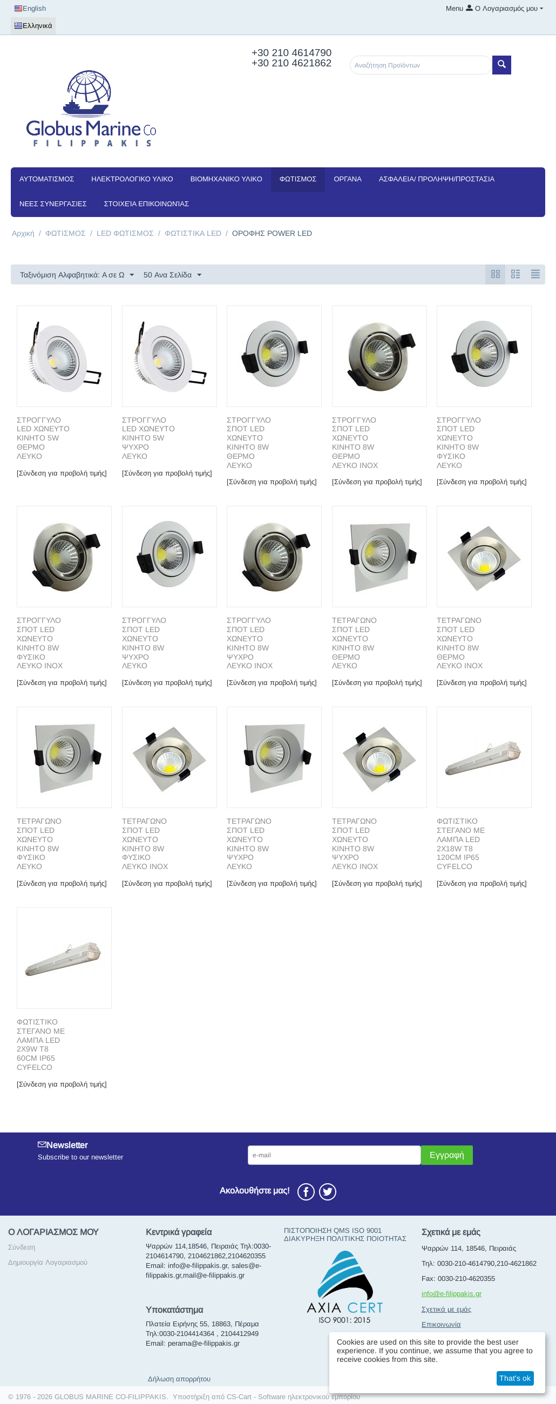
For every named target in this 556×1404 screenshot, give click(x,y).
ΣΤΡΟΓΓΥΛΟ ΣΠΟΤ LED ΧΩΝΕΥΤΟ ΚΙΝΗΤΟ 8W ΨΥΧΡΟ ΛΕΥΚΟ (144, 643)
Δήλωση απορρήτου (179, 1379)
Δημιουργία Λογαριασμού (47, 1262)
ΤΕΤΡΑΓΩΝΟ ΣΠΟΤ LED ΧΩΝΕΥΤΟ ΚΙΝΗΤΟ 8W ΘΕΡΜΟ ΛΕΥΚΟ (354, 643)
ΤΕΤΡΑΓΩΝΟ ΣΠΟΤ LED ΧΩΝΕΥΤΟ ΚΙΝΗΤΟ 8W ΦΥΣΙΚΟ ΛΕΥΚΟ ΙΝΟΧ (145, 844)
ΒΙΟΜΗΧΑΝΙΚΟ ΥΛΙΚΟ (226, 179)
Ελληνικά (33, 26)
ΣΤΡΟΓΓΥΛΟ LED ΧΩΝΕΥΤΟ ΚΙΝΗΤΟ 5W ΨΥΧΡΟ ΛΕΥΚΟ (148, 438)
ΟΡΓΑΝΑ (347, 179)
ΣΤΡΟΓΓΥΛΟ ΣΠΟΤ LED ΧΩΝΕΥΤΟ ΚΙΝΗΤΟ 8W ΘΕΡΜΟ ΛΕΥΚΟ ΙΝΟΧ (355, 443)
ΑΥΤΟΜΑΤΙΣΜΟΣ (46, 179)
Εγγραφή (447, 1154)
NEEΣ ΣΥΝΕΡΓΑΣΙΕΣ (53, 204)
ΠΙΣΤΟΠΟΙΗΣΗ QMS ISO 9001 (333, 1230)
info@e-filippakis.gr (452, 1294)
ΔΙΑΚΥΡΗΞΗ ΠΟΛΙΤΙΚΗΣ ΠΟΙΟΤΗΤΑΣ (345, 1239)
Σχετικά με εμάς (446, 1309)
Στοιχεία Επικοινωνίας (146, 204)
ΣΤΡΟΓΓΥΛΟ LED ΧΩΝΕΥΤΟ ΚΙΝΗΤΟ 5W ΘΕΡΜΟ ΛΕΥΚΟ (43, 438)
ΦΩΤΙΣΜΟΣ (298, 179)
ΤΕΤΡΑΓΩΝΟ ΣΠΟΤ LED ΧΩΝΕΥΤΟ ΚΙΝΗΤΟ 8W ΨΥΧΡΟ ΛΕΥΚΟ (249, 844)
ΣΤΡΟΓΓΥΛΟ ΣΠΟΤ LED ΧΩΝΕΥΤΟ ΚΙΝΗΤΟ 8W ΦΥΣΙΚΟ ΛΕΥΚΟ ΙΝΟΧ (40, 643)
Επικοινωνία (441, 1324)
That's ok (515, 1378)
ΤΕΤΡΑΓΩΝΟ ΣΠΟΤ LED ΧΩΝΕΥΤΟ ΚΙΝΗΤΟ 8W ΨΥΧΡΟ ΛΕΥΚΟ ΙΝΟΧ (355, 844)
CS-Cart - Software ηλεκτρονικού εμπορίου (293, 1397)
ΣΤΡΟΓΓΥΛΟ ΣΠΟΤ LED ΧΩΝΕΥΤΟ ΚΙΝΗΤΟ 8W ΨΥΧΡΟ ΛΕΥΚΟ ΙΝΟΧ (250, 643)
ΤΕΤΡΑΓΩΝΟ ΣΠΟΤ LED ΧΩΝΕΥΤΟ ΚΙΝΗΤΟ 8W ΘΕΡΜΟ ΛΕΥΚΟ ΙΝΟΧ (460, 643)
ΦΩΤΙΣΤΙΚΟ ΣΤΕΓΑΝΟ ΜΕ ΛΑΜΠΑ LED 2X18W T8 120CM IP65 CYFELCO (461, 844)
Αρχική (23, 233)
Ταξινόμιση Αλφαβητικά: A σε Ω (77, 275)
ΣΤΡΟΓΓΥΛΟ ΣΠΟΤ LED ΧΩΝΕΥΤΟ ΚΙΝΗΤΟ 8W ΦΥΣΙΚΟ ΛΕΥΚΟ (459, 443)
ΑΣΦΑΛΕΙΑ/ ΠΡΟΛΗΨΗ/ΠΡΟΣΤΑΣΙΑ (436, 179)
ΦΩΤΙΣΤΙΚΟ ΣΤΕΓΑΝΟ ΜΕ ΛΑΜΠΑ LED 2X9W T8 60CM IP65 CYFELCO (41, 1044)
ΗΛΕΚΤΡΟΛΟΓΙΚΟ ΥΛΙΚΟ (132, 179)
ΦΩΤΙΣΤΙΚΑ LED (193, 233)
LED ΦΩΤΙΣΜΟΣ (125, 233)
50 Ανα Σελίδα (172, 275)
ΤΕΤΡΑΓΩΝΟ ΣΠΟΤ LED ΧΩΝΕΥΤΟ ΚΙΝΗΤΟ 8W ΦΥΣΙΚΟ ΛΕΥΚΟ (39, 844)
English (30, 8)
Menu (454, 8)
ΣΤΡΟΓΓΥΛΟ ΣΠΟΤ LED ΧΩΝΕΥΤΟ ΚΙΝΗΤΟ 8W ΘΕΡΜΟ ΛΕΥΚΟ (249, 443)
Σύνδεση (21, 1247)
